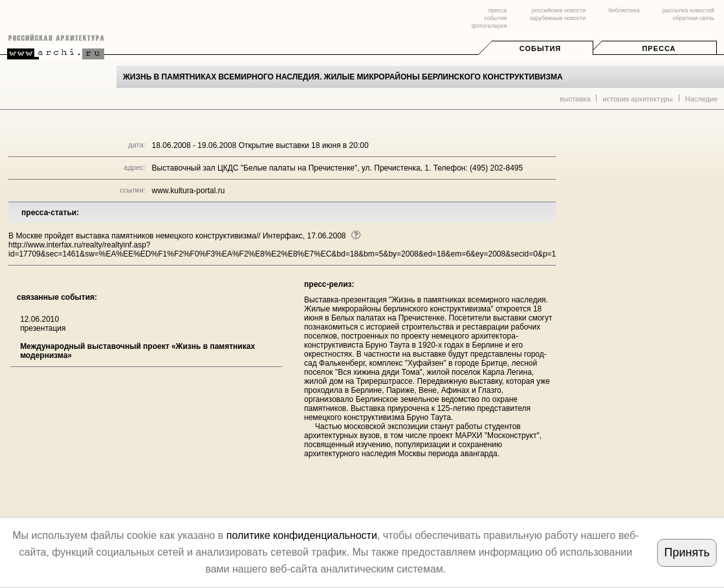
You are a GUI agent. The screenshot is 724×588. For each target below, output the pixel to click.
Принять (686, 552)
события (495, 18)
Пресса (658, 48)
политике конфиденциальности (301, 535)
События (540, 48)
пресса (497, 10)
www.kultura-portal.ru (188, 190)
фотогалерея (489, 26)
